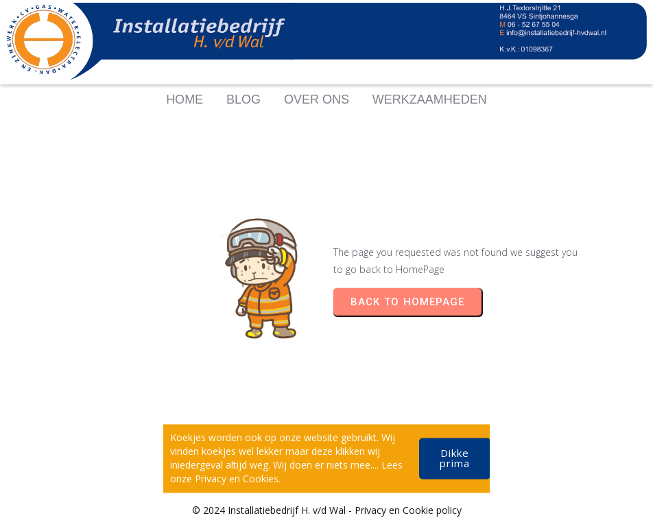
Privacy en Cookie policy (408, 510)
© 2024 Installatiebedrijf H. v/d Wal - (273, 510)
